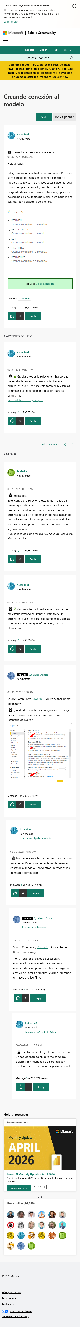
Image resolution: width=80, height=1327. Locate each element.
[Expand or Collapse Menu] (5, 42)
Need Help (24, 298)
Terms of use (9, 1298)
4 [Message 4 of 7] (24, 989)
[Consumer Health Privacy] (40, 1316)
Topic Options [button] (63, 117)
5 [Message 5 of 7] (27, 1078)
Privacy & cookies (11, 1292)
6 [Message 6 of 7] (18, 412)
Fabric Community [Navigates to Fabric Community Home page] (42, 32)
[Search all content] (49, 57)
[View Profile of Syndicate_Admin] (38, 674)
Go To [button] (67, 49)
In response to (35, 838)
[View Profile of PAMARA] (22, 471)
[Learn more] (19, 1188)
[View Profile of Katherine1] (23, 134)
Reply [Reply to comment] (33, 420)
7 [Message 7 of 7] (18, 550)
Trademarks (8, 1303)
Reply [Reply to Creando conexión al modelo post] (33, 316)
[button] (44, 117)
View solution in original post (25, 400)
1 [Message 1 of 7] (18, 307)
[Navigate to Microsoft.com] (13, 33)
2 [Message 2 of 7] (18, 795)
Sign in (43, 49)
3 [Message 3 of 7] (21, 884)
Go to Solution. (45, 283)
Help (55, 49)
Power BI (37, 699)
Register (29, 49)
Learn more (11, 21)
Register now (60, 77)
